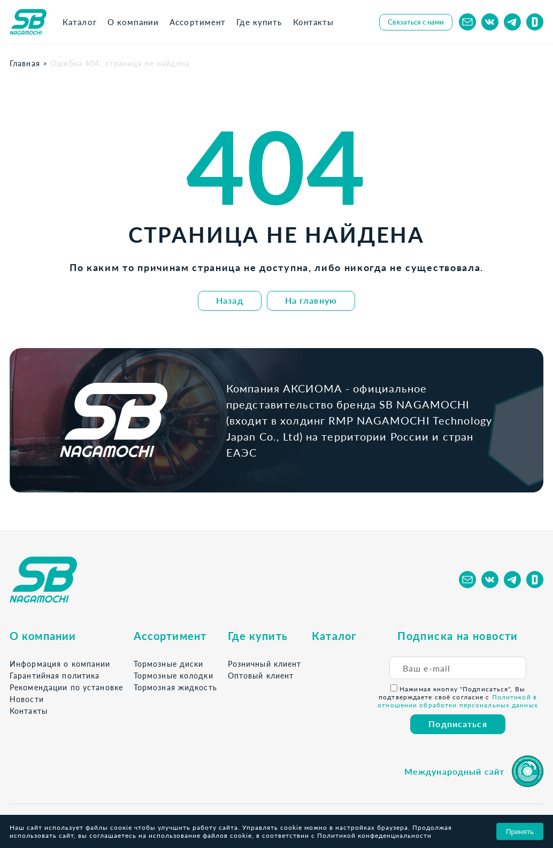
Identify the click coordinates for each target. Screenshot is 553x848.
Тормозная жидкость (175, 687)
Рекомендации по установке (66, 687)
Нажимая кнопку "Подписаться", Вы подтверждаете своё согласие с (458, 696)
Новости (27, 699)
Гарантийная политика (54, 675)
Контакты (29, 710)
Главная (25, 63)
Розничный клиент (265, 663)
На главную (311, 300)
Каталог (334, 635)
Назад (229, 300)
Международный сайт (454, 771)
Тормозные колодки (173, 675)
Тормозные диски (169, 663)
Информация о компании (60, 663)
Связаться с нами (416, 22)
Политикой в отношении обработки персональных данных (458, 701)
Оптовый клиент (261, 675)
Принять (520, 832)
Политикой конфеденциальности (374, 835)
